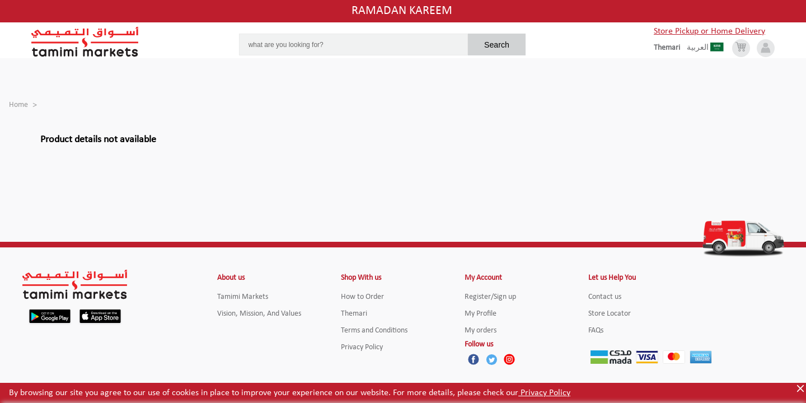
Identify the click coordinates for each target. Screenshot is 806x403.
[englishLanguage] (670, 48)
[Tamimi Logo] (85, 42)
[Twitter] (491, 359)
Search (496, 44)
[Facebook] (473, 359)
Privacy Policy (544, 392)
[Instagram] (509, 359)
